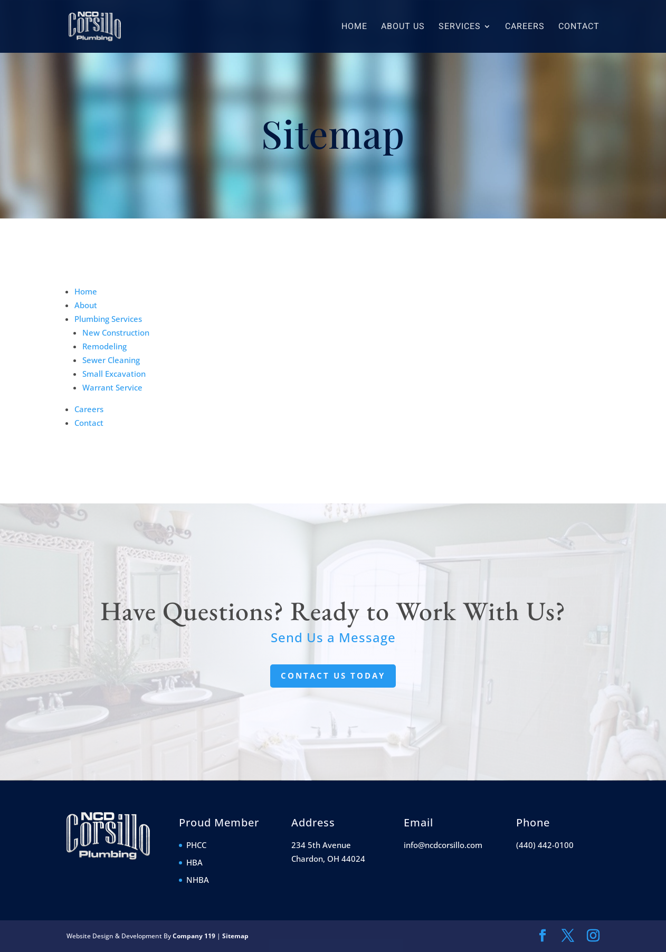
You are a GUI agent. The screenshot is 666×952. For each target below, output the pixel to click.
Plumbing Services (108, 318)
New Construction (115, 332)
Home (354, 28)
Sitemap (235, 935)
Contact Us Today (333, 675)
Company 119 (194, 935)
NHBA (197, 879)
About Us (403, 28)
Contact (579, 28)
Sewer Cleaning (111, 360)
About (85, 305)
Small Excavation (114, 373)
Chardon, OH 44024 (328, 858)
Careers (525, 28)
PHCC (196, 845)
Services (460, 28)
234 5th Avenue (321, 845)
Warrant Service (112, 387)
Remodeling (104, 346)
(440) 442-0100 (545, 845)
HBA (194, 862)
